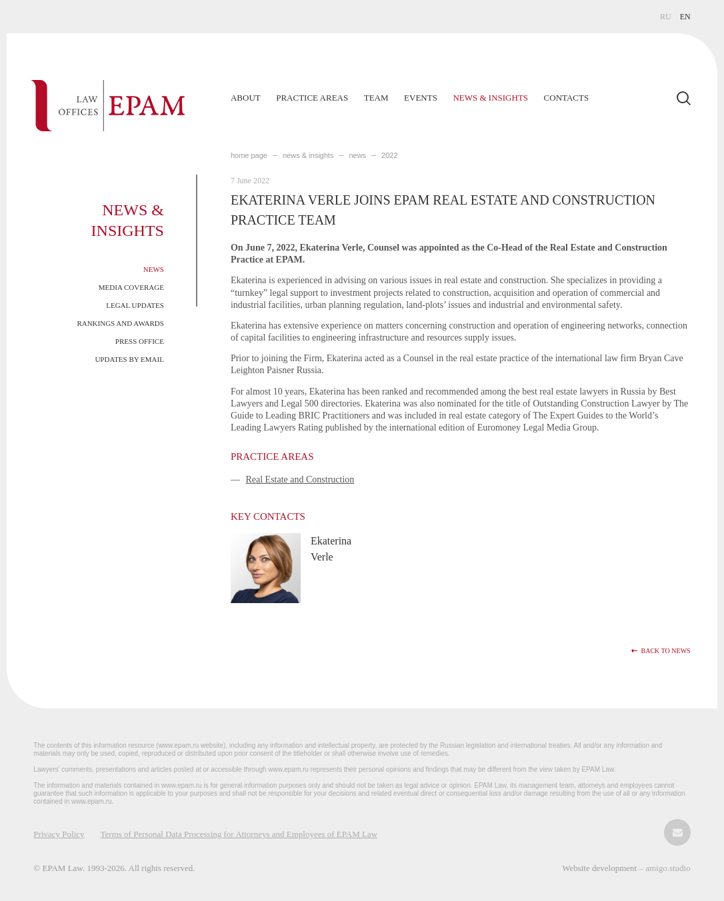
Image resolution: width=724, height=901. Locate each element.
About (246, 98)
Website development (600, 868)
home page (249, 155)
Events (420, 98)
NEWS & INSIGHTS (308, 155)
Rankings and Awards (120, 323)
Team (376, 98)
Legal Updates (135, 305)
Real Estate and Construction (299, 479)
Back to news (666, 650)
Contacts (566, 98)
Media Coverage (131, 287)
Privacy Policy (58, 834)
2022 (389, 155)
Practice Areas (312, 98)
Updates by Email (129, 359)
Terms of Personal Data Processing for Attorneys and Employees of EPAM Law (239, 834)
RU (665, 16)
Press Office (139, 341)
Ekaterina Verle (331, 548)
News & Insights (490, 98)
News (153, 269)
